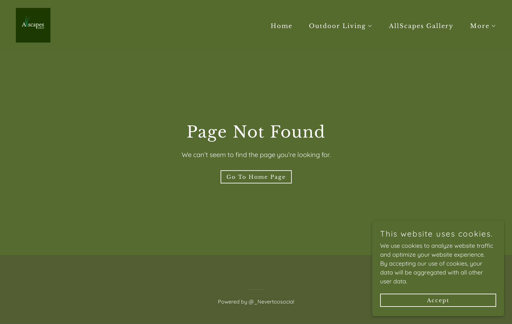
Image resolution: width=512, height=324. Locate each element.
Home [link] (281, 26)
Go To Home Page (256, 177)
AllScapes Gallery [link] (421, 26)
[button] (338, 26)
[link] (33, 24)
